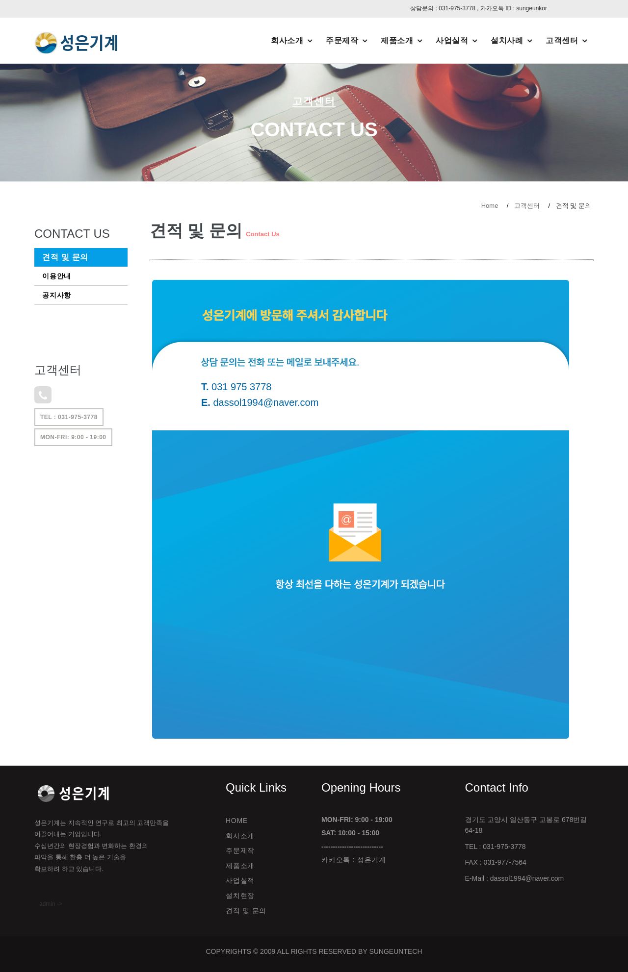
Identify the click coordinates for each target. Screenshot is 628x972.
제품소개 (397, 40)
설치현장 (240, 895)
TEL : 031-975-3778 (69, 417)
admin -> (50, 903)
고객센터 (562, 40)
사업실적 (452, 40)
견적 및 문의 (65, 257)
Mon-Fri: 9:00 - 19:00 (73, 437)
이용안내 (56, 276)
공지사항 (56, 295)
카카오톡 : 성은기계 (353, 860)
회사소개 (287, 40)
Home (489, 205)
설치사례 (507, 40)
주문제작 (342, 40)
